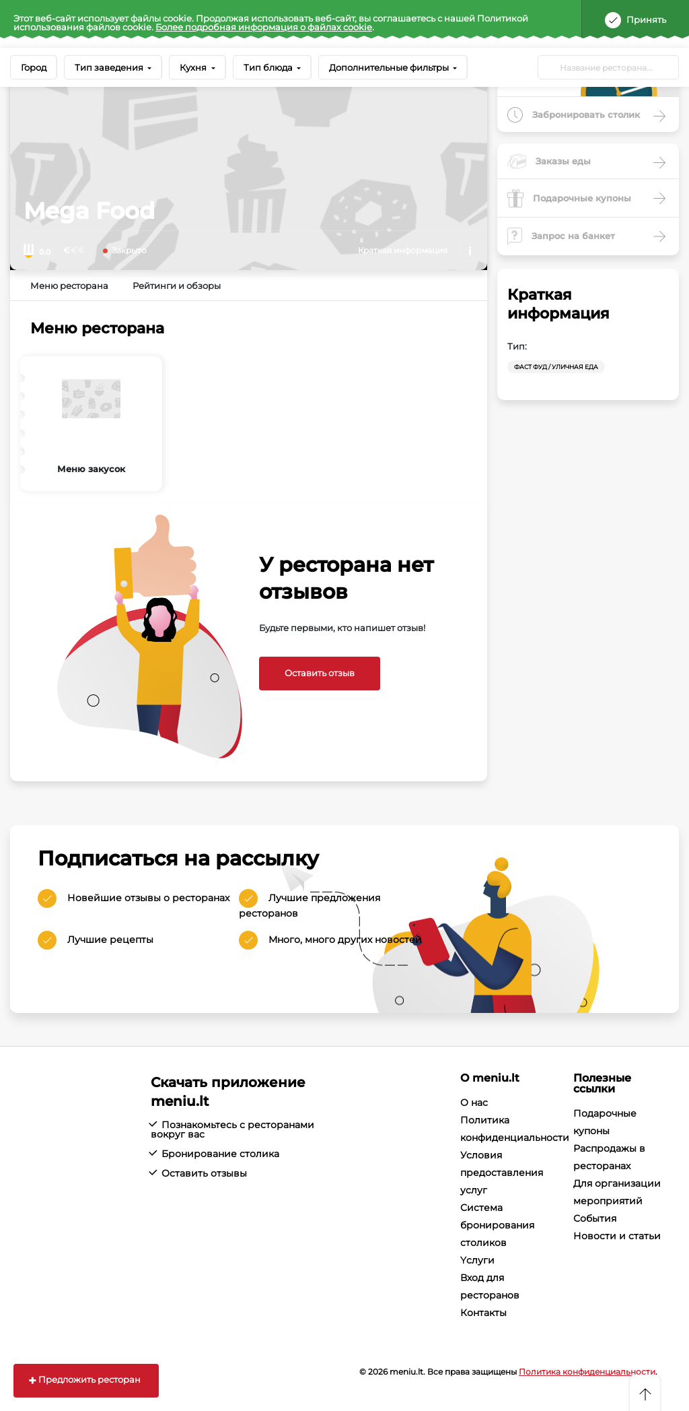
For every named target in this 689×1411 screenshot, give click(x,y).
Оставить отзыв (320, 672)
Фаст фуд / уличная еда (556, 366)
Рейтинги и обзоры (177, 285)
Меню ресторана (69, 285)
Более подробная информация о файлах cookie (263, 27)
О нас (474, 1102)
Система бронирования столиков (497, 1225)
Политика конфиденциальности (587, 1372)
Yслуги (477, 1260)
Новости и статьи (617, 1236)
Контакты (483, 1313)
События (594, 1218)
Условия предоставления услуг (501, 1172)
